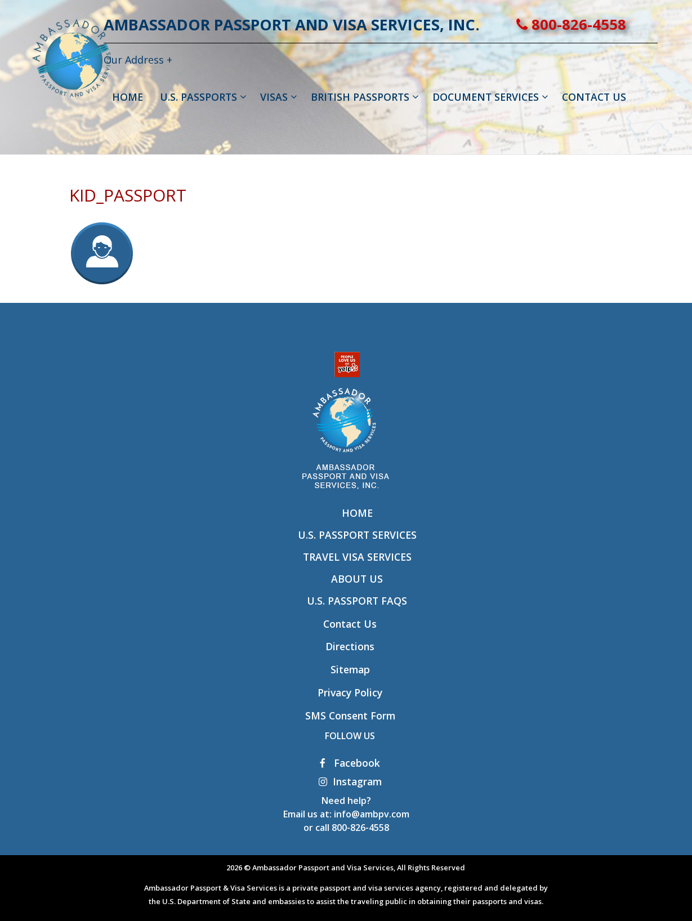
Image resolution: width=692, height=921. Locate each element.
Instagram (350, 781)
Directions (349, 646)
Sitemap (350, 669)
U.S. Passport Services (357, 535)
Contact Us (350, 624)
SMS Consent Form (350, 715)
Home (357, 513)
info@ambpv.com (371, 814)
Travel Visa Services (357, 557)
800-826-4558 (606, 24)
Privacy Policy (350, 692)
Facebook (350, 763)
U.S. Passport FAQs (357, 600)
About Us (357, 578)
